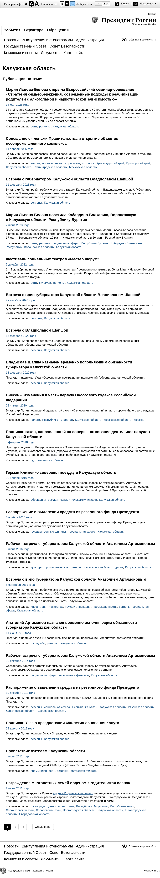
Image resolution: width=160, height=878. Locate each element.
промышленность (54, 163)
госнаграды (38, 806)
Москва (139, 419)
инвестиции (39, 606)
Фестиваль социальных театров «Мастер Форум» (53, 259)
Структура (33, 30)
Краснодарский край (110, 163)
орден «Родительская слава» (73, 793)
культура (45, 282)
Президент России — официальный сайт (123, 21)
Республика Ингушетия (91, 806)
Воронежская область (39, 247)
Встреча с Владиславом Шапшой (37, 330)
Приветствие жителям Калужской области (45, 751)
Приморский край (138, 163)
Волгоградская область (78, 810)
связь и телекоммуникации (78, 499)
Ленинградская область (51, 167)
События (11, 30)
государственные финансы (49, 531)
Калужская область (66, 126)
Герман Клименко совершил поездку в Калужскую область (61, 472)
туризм (118, 567)
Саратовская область (20, 710)
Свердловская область (34, 814)
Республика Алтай (84, 707)
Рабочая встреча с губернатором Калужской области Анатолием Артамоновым (80, 543)
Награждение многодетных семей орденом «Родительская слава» (68, 783)
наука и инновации (77, 606)
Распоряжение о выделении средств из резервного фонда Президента (72, 512)
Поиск (125, 3)
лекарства (56, 606)
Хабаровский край (48, 810)
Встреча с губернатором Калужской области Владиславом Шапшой (69, 179)
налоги (35, 163)
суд (33, 460)
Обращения (58, 30)
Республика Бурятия (95, 243)
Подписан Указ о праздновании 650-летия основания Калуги (62, 723)
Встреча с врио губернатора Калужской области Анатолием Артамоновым (76, 579)
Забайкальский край (20, 810)
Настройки (146, 3)
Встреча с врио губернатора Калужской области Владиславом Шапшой (73, 295)
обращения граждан (44, 499)
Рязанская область (141, 707)
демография (56, 806)
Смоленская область (52, 710)
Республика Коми (121, 806)
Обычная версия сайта (142, 39)
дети (34, 126)
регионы (44, 126)
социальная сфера (65, 243)
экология (88, 163)
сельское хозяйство (98, 567)
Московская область (83, 167)
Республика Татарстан (57, 419)
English (152, 14)
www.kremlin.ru (152, 870)
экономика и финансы (74, 675)
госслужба (38, 643)
